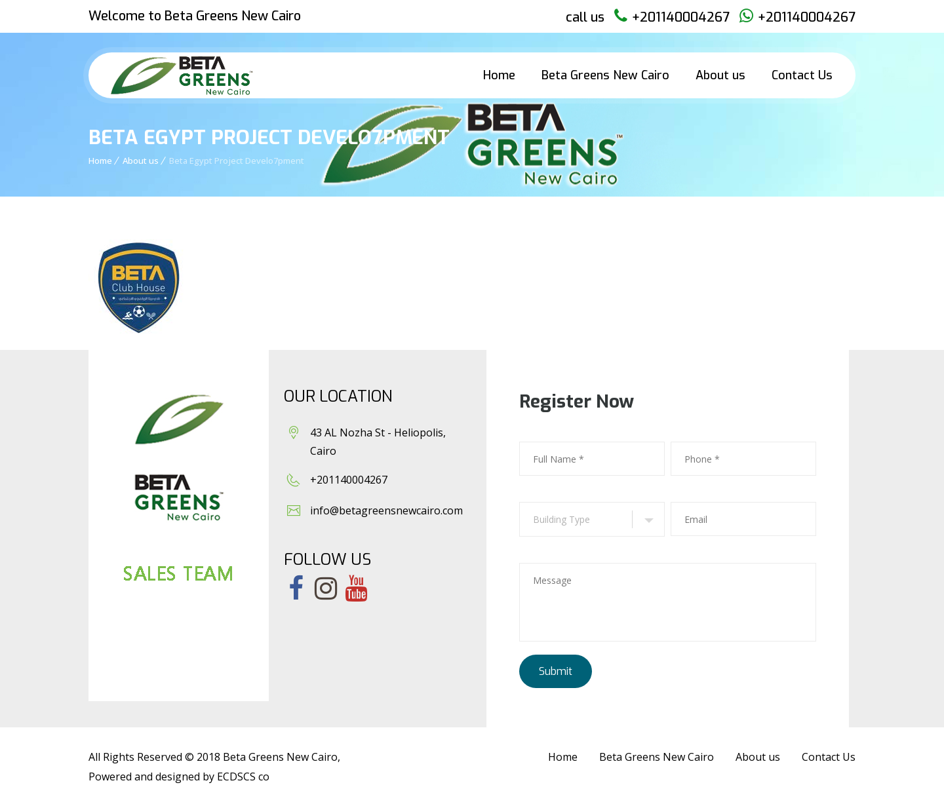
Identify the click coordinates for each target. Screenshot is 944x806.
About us (720, 75)
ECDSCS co (243, 776)
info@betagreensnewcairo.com (386, 510)
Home (499, 75)
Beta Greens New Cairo (605, 75)
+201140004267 (681, 17)
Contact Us (802, 75)
